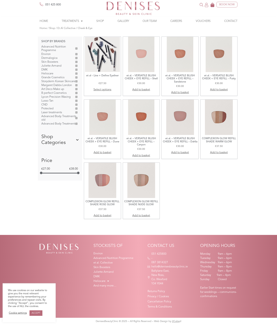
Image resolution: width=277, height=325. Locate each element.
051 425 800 (53, 4)
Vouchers (203, 21)
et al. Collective (103, 262)
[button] (201, 5)
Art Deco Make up (52, 89)
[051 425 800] (41, 4)
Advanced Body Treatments (58, 123)
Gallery (123, 21)
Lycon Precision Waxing (56, 97)
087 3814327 (159, 262)
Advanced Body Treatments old (58, 118)
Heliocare (47, 73)
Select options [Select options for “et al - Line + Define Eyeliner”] (102, 89)
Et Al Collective (66, 28)
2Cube (176, 321)
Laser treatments (51, 112)
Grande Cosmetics (52, 77)
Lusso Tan (47, 100)
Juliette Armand (51, 65)
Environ (46, 54)
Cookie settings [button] (18, 313)
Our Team (150, 21)
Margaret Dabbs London (56, 85)
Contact (230, 21)
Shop (100, 21)
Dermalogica (49, 58)
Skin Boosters (49, 62)
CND (44, 104)
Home (44, 21)
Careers (176, 21)
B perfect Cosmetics (54, 93)
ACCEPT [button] (36, 313)
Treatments (72, 21)
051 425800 (158, 254)
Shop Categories (60, 139)
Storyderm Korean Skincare (58, 81)
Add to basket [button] (141, 89)
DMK (44, 69)
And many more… (104, 285)
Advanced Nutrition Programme (53, 48)
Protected (47, 108)
